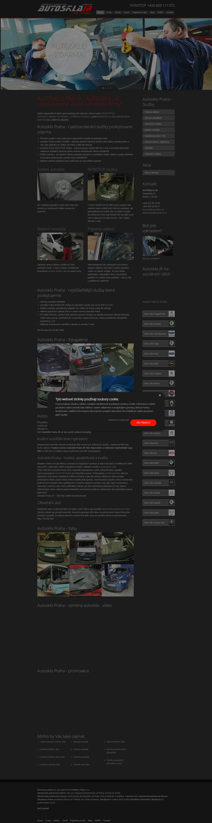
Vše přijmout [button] (143, 422)
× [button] (160, 395)
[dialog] (106, 411)
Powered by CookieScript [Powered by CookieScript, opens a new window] (118, 420)
